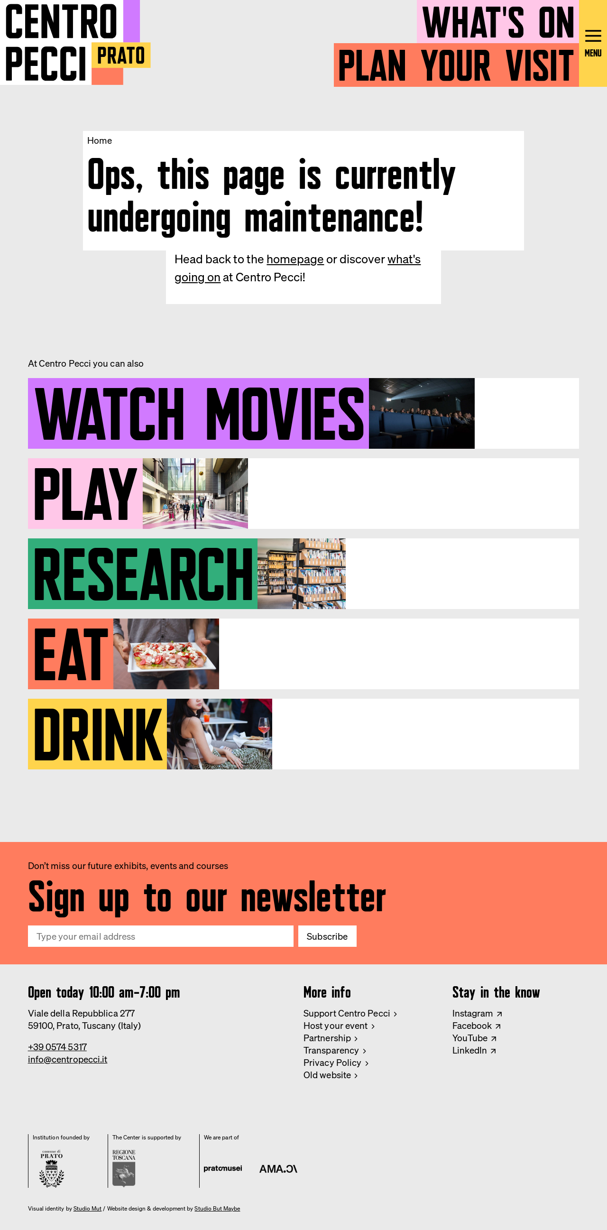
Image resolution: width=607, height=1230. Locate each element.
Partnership (327, 1038)
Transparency (331, 1050)
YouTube (470, 1038)
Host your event (336, 1025)
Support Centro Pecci (347, 1013)
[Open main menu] (593, 43)
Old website (327, 1075)
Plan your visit (456, 60)
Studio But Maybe (217, 1208)
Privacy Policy (332, 1062)
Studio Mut (88, 1208)
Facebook (472, 1025)
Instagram (473, 1013)
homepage (295, 259)
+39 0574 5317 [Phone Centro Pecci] (57, 1047)
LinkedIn (469, 1050)
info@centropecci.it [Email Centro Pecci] (68, 1059)
